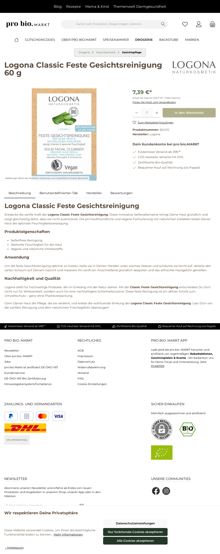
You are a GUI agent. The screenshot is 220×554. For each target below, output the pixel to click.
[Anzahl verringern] (137, 112)
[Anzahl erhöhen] (157, 112)
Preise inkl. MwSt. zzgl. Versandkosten (154, 102)
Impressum (85, 356)
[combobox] (110, 24)
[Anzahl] (147, 112)
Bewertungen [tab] (121, 193)
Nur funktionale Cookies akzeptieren (135, 532)
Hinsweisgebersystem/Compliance (28, 384)
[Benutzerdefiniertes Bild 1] (11, 416)
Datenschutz (86, 361)
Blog (58, 6)
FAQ (81, 378)
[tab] (19, 193)
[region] (64, 134)
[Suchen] (163, 24)
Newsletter (11, 350)
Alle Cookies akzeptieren (135, 540)
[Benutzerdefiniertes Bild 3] (50, 416)
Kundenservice (14, 372)
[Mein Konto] (199, 24)
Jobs (7, 361)
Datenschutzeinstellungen (135, 523)
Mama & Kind (97, 6)
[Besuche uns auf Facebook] (156, 491)
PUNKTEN (157, 366)
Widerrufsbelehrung (91, 367)
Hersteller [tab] (94, 193)
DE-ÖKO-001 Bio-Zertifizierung (25, 378)
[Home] (19, 39)
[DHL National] (25, 428)
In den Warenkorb (189, 113)
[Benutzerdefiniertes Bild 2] (27, 416)
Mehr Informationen (68, 534)
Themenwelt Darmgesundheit (139, 6)
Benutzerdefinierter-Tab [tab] (59, 193)
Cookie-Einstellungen (92, 384)
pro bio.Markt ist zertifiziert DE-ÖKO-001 (31, 367)
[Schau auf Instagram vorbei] (166, 491)
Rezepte (73, 6)
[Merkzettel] (185, 24)
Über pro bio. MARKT (18, 356)
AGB (81, 350)
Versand (83, 372)
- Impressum (14, 547)
